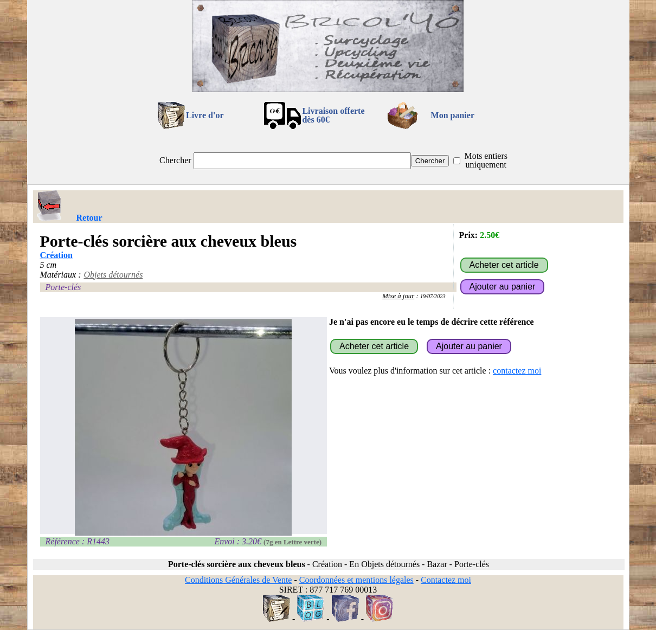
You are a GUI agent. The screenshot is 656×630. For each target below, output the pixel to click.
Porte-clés (63, 287)
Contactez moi (446, 579)
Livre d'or (204, 115)
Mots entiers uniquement (485, 160)
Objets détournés (113, 274)
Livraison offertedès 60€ (333, 115)
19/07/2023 (433, 296)
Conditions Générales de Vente (238, 579)
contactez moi (517, 370)
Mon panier (452, 115)
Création (56, 255)
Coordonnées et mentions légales (356, 579)
